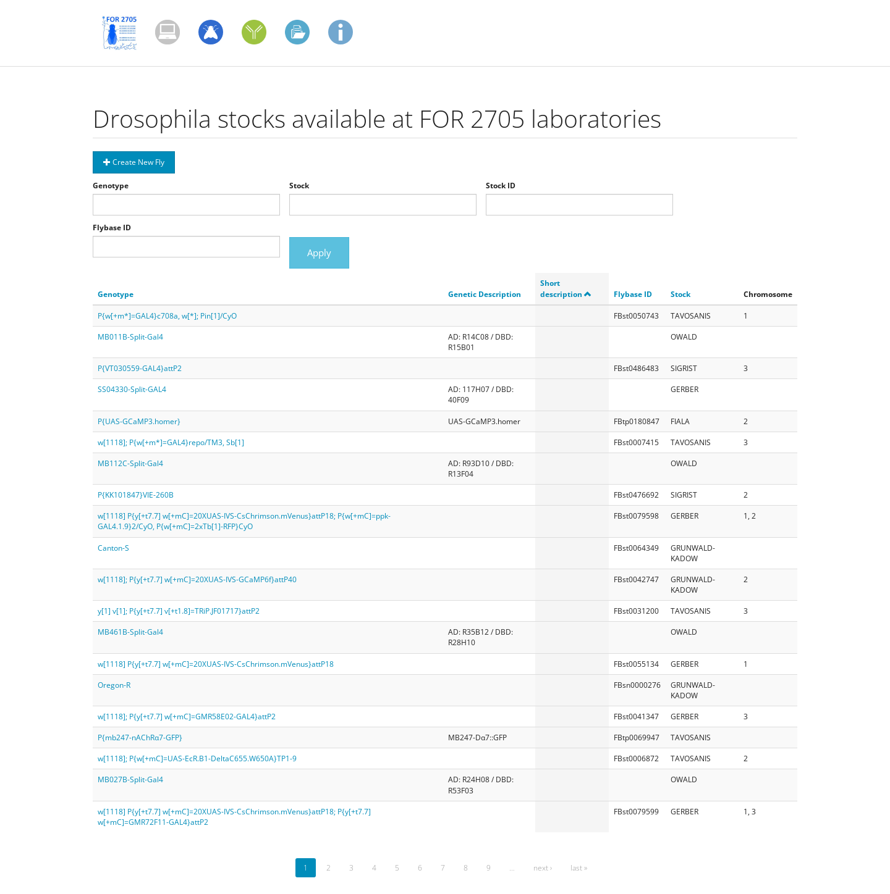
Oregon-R (114, 685)
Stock (299, 185)
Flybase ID (112, 227)
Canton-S (113, 548)
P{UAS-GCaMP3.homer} (139, 421)
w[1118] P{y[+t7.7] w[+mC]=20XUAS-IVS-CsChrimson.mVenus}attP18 (216, 664)
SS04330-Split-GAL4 (132, 389)
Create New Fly (133, 162)
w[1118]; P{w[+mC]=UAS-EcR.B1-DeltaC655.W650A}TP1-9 (197, 758)
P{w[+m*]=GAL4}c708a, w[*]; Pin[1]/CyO (167, 316)
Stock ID (500, 185)
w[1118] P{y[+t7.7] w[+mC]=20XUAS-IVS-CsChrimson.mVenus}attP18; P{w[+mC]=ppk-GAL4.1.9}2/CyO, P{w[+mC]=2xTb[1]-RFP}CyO (244, 521)
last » (578, 868)
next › (542, 868)
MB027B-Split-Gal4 (130, 779)
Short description (565, 288)
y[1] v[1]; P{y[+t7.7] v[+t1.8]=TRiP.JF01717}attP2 (179, 611)
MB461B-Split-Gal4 (130, 632)
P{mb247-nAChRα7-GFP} (140, 737)
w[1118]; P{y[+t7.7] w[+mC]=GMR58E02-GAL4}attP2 (187, 716)
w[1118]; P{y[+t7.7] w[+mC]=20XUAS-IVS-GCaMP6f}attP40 (197, 579)
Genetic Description (484, 294)
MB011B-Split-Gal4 (130, 337)
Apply (319, 252)
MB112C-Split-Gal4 (130, 463)
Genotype (111, 185)
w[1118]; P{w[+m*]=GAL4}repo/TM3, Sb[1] (171, 442)
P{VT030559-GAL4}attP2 (140, 368)
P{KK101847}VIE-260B (136, 495)
